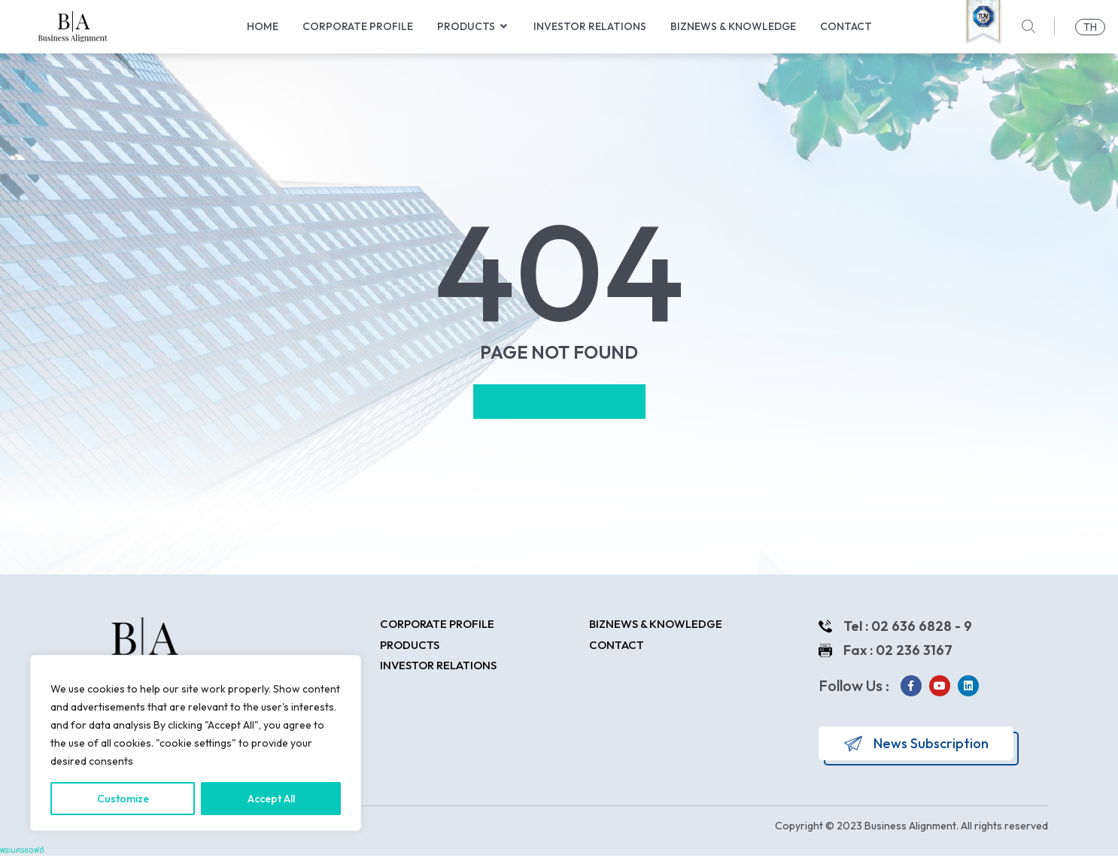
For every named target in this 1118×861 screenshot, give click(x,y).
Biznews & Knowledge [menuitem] (733, 26)
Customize (123, 798)
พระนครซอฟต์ (22, 855)
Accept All (271, 798)
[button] (504, 27)
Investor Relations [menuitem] (589, 26)
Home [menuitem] (262, 26)
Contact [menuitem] (846, 26)
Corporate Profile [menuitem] (357, 26)
